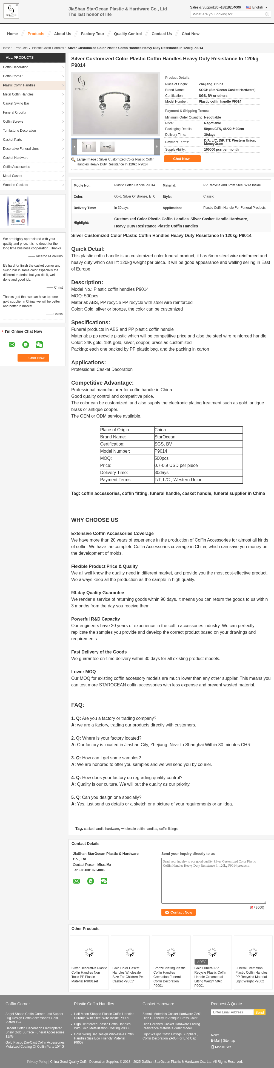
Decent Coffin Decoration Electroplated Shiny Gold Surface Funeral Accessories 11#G (34, 1032)
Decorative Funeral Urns (21, 149)
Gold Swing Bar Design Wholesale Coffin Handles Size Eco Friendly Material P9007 (104, 1038)
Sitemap (229, 1040)
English (259, 7)
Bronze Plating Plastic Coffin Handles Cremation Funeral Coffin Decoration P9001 (169, 977)
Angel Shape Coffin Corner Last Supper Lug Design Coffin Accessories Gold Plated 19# (34, 1018)
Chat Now (190, 34)
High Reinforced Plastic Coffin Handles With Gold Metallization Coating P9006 (102, 1026)
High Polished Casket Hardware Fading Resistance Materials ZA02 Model (171, 1026)
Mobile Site (221, 1047)
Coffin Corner (12, 76)
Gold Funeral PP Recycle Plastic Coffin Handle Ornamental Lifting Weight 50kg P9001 (210, 977)
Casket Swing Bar (16, 103)
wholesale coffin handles (139, 829)
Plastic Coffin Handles (48, 48)
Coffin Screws (13, 121)
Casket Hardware (15, 158)
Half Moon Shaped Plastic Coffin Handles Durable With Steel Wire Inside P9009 (104, 1016)
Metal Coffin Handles (18, 94)
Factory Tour (92, 34)
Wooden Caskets (15, 185)
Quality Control (128, 34)
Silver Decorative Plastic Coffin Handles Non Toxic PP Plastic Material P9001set (89, 974)
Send (259, 1012)
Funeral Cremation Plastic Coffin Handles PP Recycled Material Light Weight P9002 (251, 974)
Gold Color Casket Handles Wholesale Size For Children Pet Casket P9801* (128, 974)
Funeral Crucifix (14, 112)
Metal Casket (12, 176)
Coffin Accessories (16, 167)
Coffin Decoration (15, 67)
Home (12, 34)
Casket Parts (12, 140)
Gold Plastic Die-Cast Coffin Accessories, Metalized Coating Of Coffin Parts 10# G (35, 1045)
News (215, 1035)
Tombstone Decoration (19, 131)
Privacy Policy (37, 1062)
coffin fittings (168, 829)
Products (36, 34)
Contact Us (162, 34)
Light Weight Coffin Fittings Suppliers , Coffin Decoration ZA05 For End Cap (170, 1036)
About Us (62, 34)
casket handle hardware (101, 829)
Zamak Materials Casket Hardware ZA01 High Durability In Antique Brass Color (172, 1016)
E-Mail (215, 1040)
